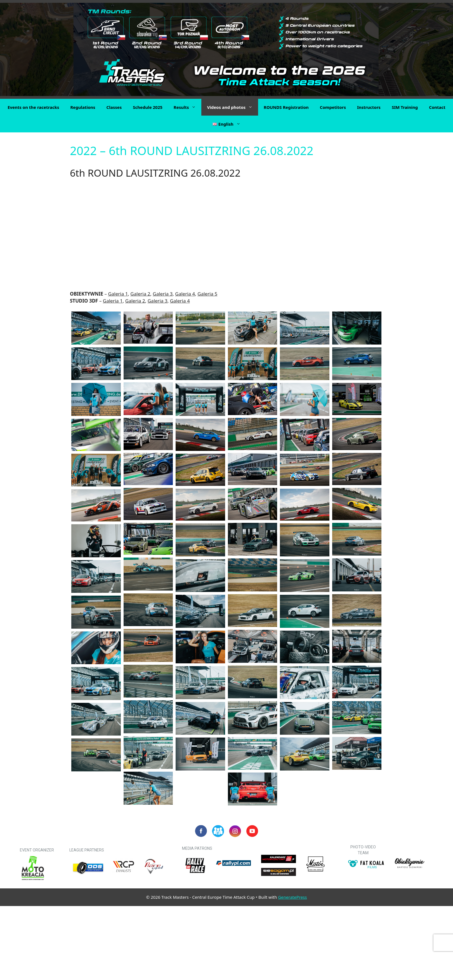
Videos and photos (232, 107)
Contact (437, 107)
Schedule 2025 (147, 107)
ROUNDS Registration (286, 107)
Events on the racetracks (33, 107)
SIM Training (405, 107)
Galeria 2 (140, 294)
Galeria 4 (185, 294)
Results (188, 107)
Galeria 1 (118, 294)
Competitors (333, 107)
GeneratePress (292, 897)
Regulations (82, 107)
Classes (114, 107)
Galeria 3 (163, 294)
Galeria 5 (207, 294)
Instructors (369, 107)
